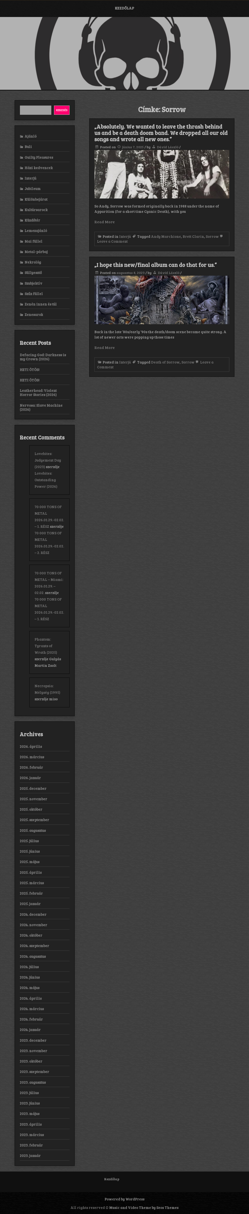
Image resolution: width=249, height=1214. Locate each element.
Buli (28, 146)
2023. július (29, 1092)
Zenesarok (34, 314)
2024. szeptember (34, 945)
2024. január (30, 1029)
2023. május (29, 1113)
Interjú (125, 236)
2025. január (30, 903)
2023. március (32, 1134)
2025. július (29, 840)
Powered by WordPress (124, 1199)
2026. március (32, 756)
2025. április (31, 872)
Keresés (62, 110)
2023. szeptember (34, 1071)
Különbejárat (36, 199)
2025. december (33, 788)
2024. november (33, 924)
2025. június (30, 851)
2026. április (31, 746)
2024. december (33, 914)
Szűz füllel (34, 293)
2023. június (30, 1103)
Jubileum (33, 188)
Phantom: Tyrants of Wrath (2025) (46, 646)
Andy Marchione (166, 236)
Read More (104, 221)
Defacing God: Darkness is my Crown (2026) (43, 356)
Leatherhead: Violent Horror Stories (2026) (38, 392)
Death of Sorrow (165, 362)
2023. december (33, 1040)
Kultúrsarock (36, 209)
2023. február (31, 1145)
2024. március (32, 1008)
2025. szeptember (34, 819)
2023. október (31, 1061)
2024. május (29, 987)
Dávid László (167, 147)
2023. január (30, 1155)
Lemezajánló (36, 230)
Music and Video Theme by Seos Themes (143, 1207)
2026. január (30, 777)
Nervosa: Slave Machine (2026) (41, 407)
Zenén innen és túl (41, 304)
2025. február (31, 893)
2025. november (33, 798)
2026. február (31, 767)
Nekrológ (33, 262)
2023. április (31, 1124)
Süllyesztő (33, 272)
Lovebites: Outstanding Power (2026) (46, 480)
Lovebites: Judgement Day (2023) (48, 460)
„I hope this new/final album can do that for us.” (155, 264)
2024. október (31, 935)
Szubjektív (33, 283)
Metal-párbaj (36, 251)
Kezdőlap (124, 8)
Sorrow (212, 236)
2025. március (32, 882)
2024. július (29, 966)
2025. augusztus (33, 830)
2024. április (31, 998)
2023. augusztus (33, 1082)
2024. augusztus (33, 956)
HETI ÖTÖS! (29, 369)
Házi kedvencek (39, 167)
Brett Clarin (193, 236)
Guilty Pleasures (39, 157)
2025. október (31, 809)
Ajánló (30, 136)
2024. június (30, 977)
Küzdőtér (32, 220)
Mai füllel (33, 241)
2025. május (29, 861)
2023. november (33, 1050)
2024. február (31, 1019)
